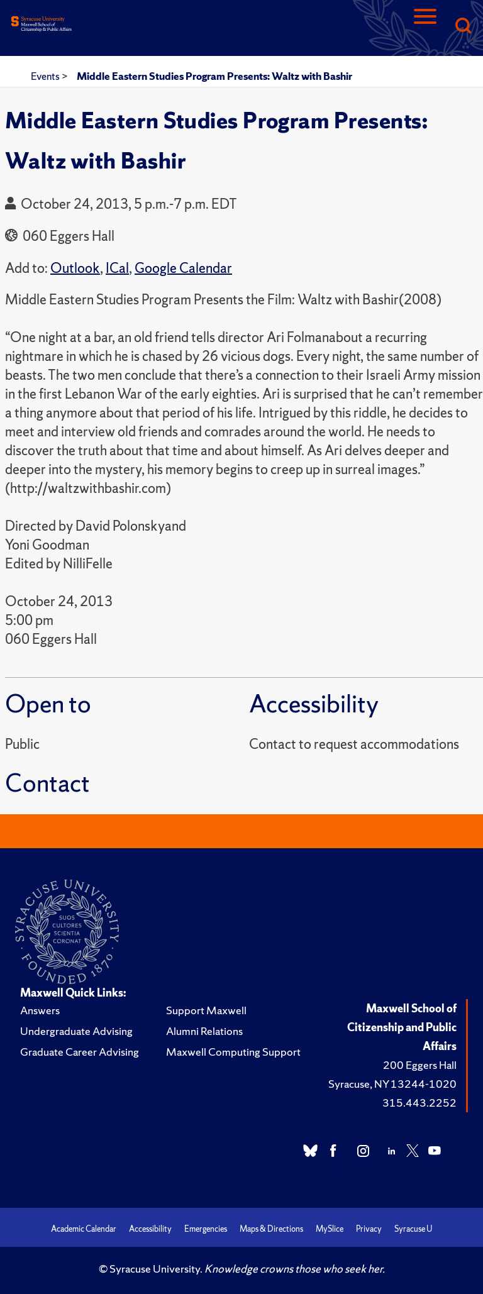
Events (46, 76)
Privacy (369, 1229)
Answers (40, 1010)
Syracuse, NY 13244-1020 (392, 1083)
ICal (117, 268)
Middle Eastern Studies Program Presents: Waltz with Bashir (214, 76)
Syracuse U (413, 1229)
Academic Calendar (83, 1229)
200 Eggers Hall (420, 1065)
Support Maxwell (206, 1010)
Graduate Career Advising (79, 1051)
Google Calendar (183, 268)
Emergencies (205, 1229)
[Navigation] (425, 26)
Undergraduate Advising (76, 1031)
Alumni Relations (204, 1031)
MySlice (329, 1229)
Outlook (75, 268)
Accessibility (150, 1229)
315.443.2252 (419, 1102)
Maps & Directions (271, 1229)
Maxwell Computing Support (233, 1051)
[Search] (463, 26)
